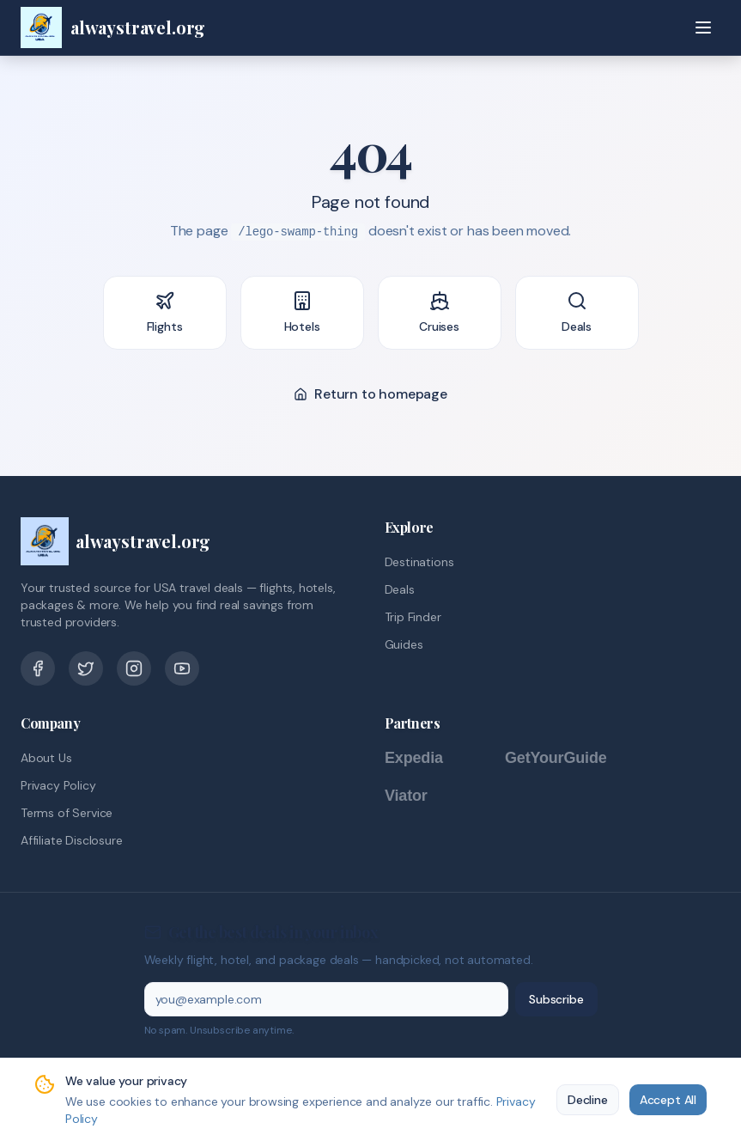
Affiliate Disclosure (71, 840)
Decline (588, 1099)
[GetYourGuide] (573, 757)
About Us (46, 758)
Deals (400, 589)
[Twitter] (86, 668)
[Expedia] (436, 757)
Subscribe (556, 999)
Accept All (668, 1099)
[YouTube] (182, 668)
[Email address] (326, 999)
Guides (404, 644)
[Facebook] (38, 668)
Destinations (419, 562)
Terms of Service (66, 813)
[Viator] (423, 795)
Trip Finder (413, 617)
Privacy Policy (58, 785)
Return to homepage (370, 394)
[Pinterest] (134, 668)
